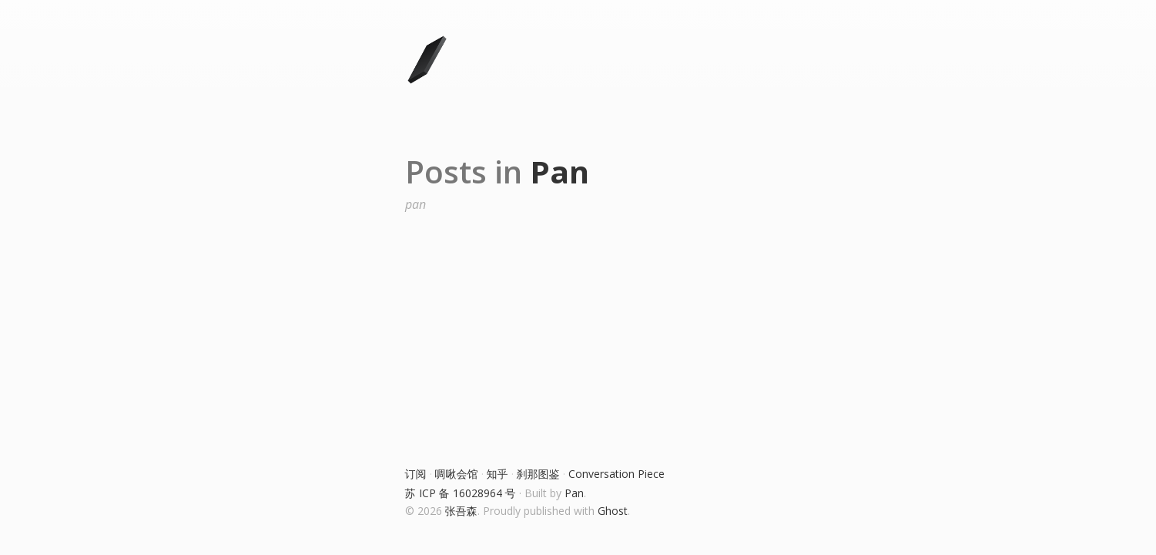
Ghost (613, 510)
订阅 (416, 473)
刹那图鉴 (538, 473)
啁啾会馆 (456, 473)
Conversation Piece (616, 473)
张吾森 (461, 510)
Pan (574, 493)
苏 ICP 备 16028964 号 (460, 493)
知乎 (497, 473)
